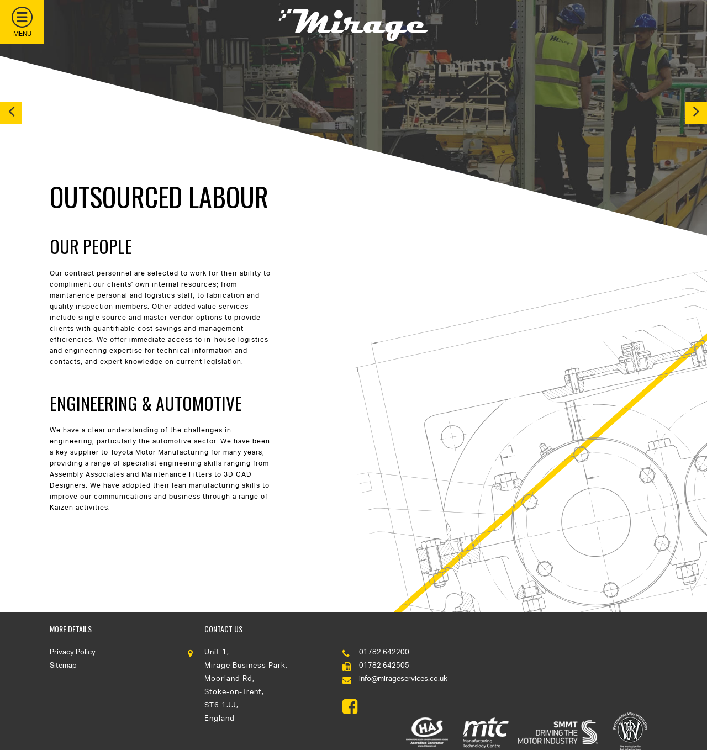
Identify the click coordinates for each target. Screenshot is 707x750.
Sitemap (63, 666)
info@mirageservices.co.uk (403, 679)
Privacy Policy (73, 653)
